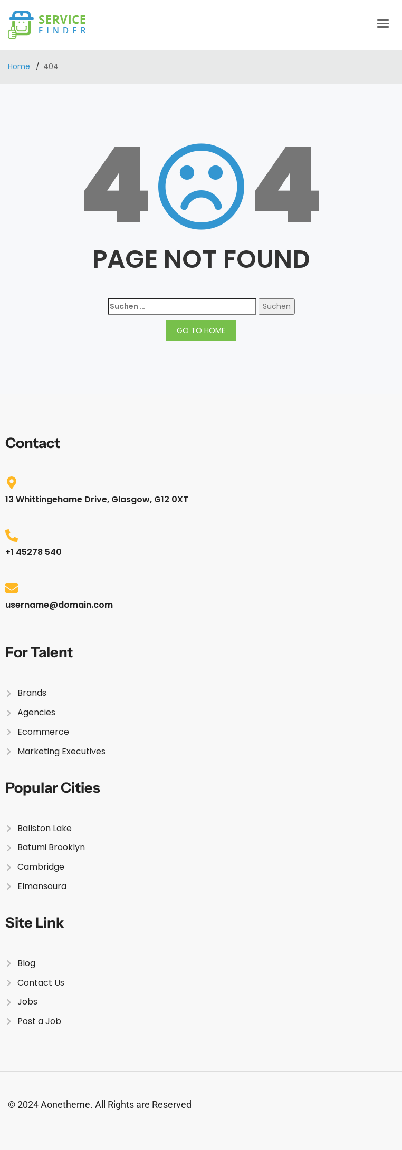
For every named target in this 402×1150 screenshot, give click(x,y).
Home (20, 66)
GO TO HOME (201, 330)
